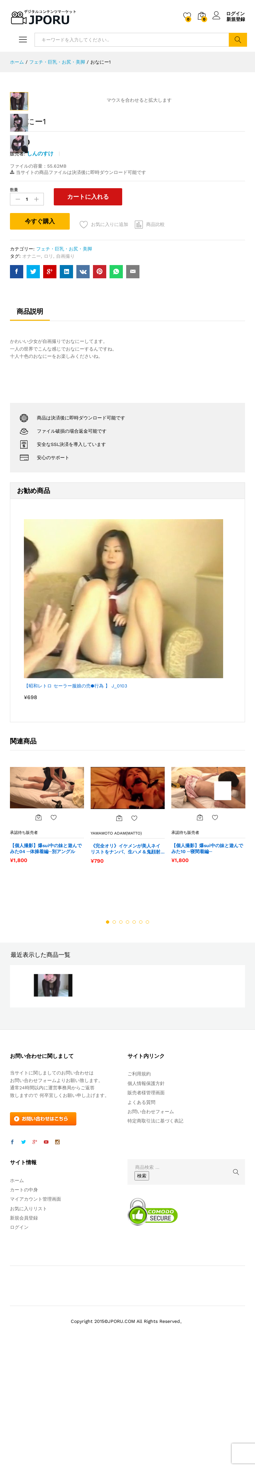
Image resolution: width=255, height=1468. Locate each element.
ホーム (17, 1299)
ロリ (48, 375)
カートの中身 (24, 1308)
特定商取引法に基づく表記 (155, 1239)
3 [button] (121, 1041)
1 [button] (107, 1041)
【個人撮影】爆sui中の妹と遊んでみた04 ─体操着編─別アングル (46, 967)
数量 (14, 309)
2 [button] (114, 1041)
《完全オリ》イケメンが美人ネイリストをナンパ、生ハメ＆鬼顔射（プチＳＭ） (125, 968)
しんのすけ (40, 272)
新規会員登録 (24, 1336)
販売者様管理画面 (146, 1211)
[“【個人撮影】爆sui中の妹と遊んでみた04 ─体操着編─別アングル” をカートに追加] (38, 936)
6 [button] (140, 1041)
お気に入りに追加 (109, 343)
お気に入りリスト (28, 1327)
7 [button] (147, 1041)
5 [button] (134, 1041)
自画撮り (65, 375)
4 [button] (127, 1041)
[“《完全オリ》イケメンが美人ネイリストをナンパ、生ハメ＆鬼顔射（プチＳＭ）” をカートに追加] (119, 937)
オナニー (31, 375)
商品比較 (155, 343)
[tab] (30, 433)
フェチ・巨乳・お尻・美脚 (64, 367)
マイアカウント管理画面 (35, 1318)
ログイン (228, 14)
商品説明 (30, 430)
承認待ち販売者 (24, 951)
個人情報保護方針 (146, 1202)
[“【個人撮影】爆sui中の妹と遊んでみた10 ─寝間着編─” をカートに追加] (200, 936)
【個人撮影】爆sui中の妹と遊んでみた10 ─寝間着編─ (207, 967)
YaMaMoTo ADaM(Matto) (116, 952)
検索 (238, 40)
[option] (47, 937)
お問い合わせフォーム (151, 1230)
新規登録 (235, 19)
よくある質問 (141, 1221)
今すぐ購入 (40, 339)
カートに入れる (87, 315)
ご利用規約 (139, 1192)
